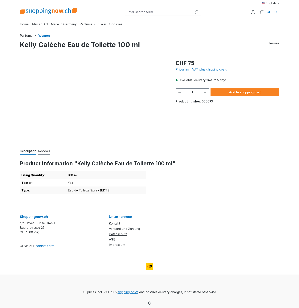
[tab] (28, 151)
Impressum (117, 245)
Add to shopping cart (245, 92)
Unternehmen (120, 217)
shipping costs (128, 292)
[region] (94, 100)
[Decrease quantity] (180, 92)
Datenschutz (118, 234)
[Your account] (253, 12)
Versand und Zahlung (124, 229)
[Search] (196, 12)
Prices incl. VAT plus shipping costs (201, 69)
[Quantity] (192, 92)
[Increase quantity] (205, 92)
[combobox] (158, 12)
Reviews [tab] (44, 151)
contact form (44, 246)
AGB (112, 239)
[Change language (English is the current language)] (270, 3)
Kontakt (114, 223)
